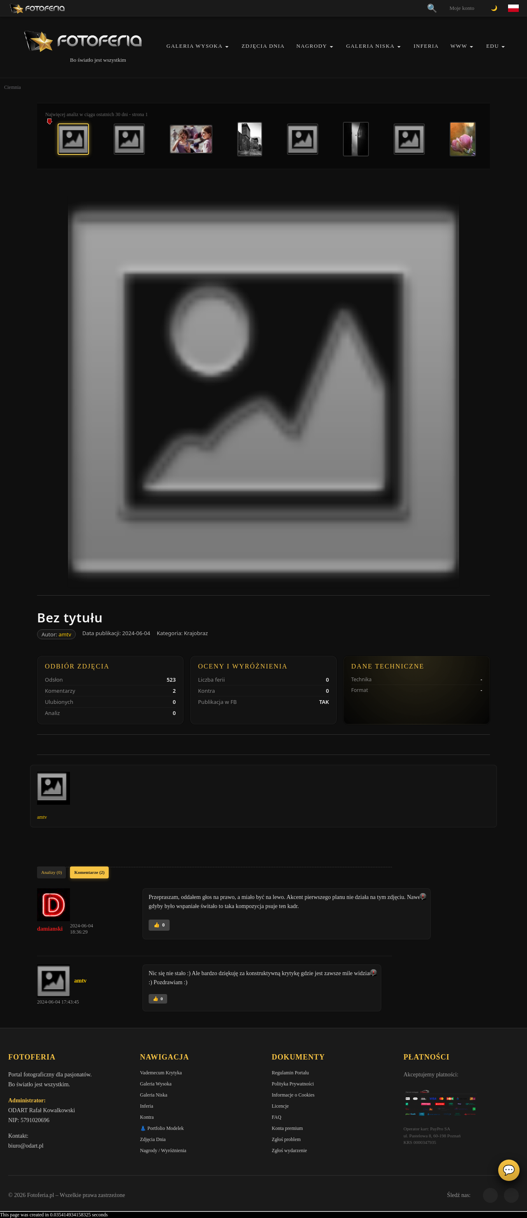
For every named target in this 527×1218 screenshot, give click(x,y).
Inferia (426, 46)
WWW (458, 46)
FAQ (276, 1117)
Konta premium (287, 1128)
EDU (492, 46)
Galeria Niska (370, 46)
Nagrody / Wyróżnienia (163, 1150)
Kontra (147, 1117)
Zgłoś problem (286, 1139)
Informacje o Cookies (293, 1095)
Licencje (280, 1106)
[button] (227, 47)
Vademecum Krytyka (161, 1073)
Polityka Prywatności (293, 1084)
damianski (50, 929)
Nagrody (311, 46)
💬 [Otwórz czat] (509, 1170)
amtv (64, 634)
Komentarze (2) (89, 872)
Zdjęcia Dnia (263, 46)
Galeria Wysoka (194, 46)
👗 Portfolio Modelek (162, 1128)
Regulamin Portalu (290, 1073)
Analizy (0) (51, 872)
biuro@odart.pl (26, 1146)
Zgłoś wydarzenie (289, 1150)
